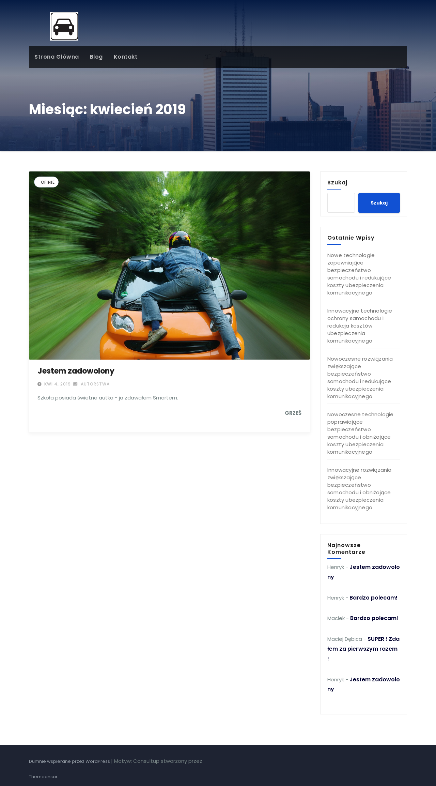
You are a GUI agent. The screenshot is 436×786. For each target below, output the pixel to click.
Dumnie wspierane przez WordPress (70, 761)
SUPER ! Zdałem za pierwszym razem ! (363, 649)
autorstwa (91, 384)
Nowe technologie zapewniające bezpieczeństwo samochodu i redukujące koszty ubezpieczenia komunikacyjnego (359, 274)
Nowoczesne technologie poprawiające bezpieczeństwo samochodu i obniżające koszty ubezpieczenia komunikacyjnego (360, 433)
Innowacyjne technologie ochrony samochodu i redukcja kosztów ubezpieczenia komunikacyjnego (359, 325)
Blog (96, 57)
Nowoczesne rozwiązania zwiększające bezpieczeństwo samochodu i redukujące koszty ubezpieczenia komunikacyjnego (360, 377)
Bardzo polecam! (373, 598)
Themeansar (43, 776)
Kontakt (126, 57)
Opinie (48, 182)
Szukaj (337, 182)
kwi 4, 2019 (57, 384)
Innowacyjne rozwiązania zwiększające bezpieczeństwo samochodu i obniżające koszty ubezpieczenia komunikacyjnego (359, 488)
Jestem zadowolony (75, 371)
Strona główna (56, 57)
